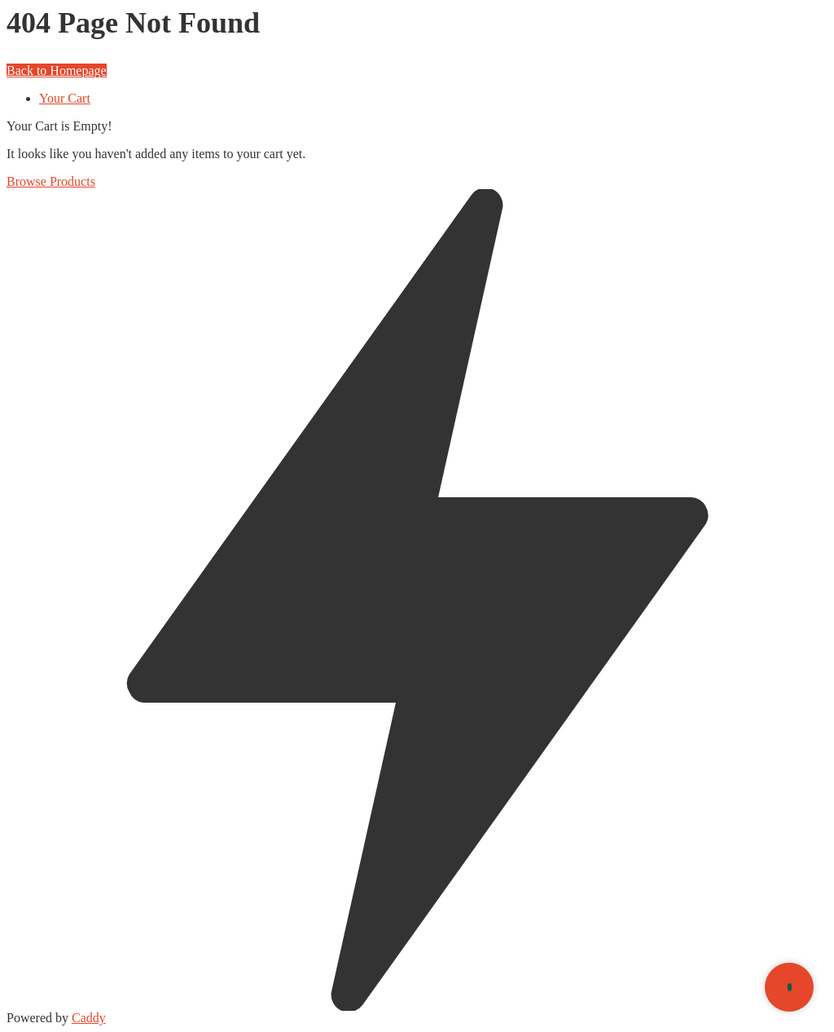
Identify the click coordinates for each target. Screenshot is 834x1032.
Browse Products (51, 181)
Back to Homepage (57, 70)
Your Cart (64, 98)
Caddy (89, 1018)
